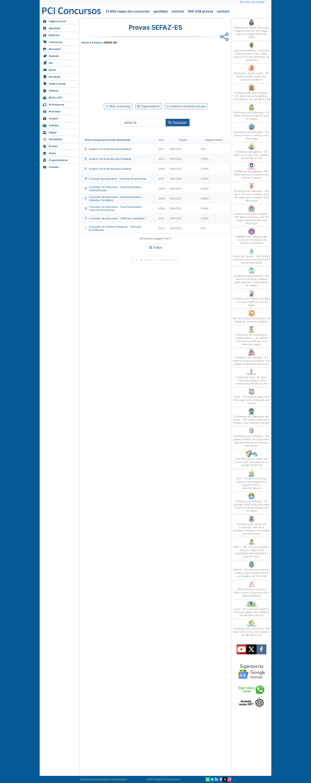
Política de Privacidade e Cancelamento (103, 779)
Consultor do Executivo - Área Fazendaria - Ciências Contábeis (113, 198)
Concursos (52, 41)
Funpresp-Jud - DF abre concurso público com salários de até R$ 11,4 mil (251, 377)
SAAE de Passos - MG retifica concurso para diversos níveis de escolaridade (251, 256)
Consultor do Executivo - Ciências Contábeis (114, 218)
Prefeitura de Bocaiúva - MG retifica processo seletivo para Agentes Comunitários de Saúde (251, 277)
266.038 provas (200, 11)
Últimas (50, 90)
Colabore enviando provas (185, 106)
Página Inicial (54, 21)
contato (223, 11)
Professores (53, 104)
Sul (48, 62)
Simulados (52, 139)
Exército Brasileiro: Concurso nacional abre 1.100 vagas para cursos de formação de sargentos (252, 51)
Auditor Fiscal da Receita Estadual (107, 148)
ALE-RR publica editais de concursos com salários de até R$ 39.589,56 (252, 458)
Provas (50, 146)
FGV (203, 148)
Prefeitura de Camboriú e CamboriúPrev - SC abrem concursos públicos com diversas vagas (251, 336)
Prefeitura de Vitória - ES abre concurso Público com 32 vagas (251, 298)
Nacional (51, 49)
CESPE (205, 158)
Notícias (51, 35)
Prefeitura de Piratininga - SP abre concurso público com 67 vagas (251, 112)
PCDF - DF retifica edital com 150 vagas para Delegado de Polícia (252, 396)
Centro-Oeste (54, 83)
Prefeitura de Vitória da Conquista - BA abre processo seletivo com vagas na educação (251, 525)
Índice (155, 247)
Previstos (51, 111)
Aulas (49, 153)
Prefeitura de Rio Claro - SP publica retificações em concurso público (251, 73)
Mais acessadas (118, 106)
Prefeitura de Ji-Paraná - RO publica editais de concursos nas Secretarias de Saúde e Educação (251, 437)
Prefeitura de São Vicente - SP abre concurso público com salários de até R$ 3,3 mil (251, 92)
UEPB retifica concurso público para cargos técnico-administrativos (251, 589)
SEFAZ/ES (175, 148)
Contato (51, 167)
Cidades (51, 125)
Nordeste (51, 76)
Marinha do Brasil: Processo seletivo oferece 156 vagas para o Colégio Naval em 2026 (251, 29)
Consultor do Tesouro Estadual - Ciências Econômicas (112, 228)
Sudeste (51, 55)
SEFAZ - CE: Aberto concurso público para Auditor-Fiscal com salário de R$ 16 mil (251, 569)
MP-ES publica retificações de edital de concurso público (251, 316)
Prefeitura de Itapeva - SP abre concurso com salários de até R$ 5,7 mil (251, 151)
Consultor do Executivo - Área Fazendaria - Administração (113, 188)
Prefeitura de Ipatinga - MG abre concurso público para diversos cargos (251, 171)
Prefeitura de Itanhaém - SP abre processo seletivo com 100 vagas (251, 132)
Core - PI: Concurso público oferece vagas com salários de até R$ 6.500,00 (251, 608)
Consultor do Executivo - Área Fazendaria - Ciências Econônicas (113, 208)
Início (85, 42)
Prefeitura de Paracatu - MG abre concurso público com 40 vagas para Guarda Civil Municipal (251, 192)
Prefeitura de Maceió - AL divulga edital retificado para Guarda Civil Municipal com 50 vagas (251, 502)
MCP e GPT (53, 97)
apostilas (160, 11)
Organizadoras (55, 160)
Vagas (50, 132)
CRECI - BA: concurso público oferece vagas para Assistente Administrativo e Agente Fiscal (251, 548)
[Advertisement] (123, 73)
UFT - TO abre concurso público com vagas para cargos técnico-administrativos (251, 480)
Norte (49, 69)
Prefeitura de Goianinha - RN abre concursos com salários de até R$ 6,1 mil (251, 628)
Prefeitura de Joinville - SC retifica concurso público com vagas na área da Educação (251, 357)
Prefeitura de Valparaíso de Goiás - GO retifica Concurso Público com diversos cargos (251, 416)
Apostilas (51, 28)
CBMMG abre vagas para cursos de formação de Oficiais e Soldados (251, 236)
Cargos (50, 118)
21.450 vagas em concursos (128, 11)
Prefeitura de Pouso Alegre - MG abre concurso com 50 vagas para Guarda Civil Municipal (251, 215)
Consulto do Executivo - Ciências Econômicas (115, 178)
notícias (177, 11)
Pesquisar (177, 123)
